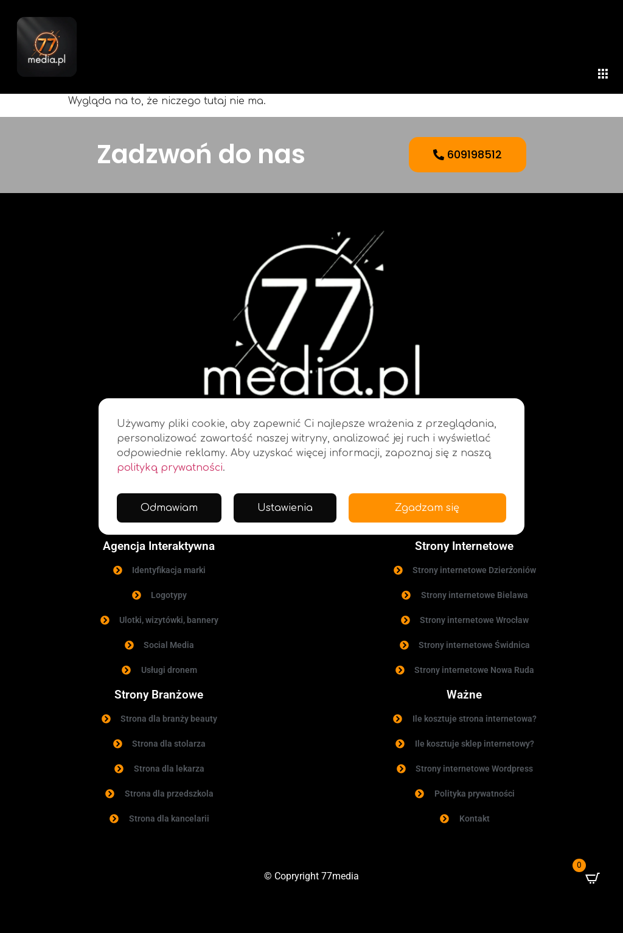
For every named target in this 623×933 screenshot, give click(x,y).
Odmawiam (169, 507)
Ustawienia (285, 507)
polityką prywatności (170, 467)
